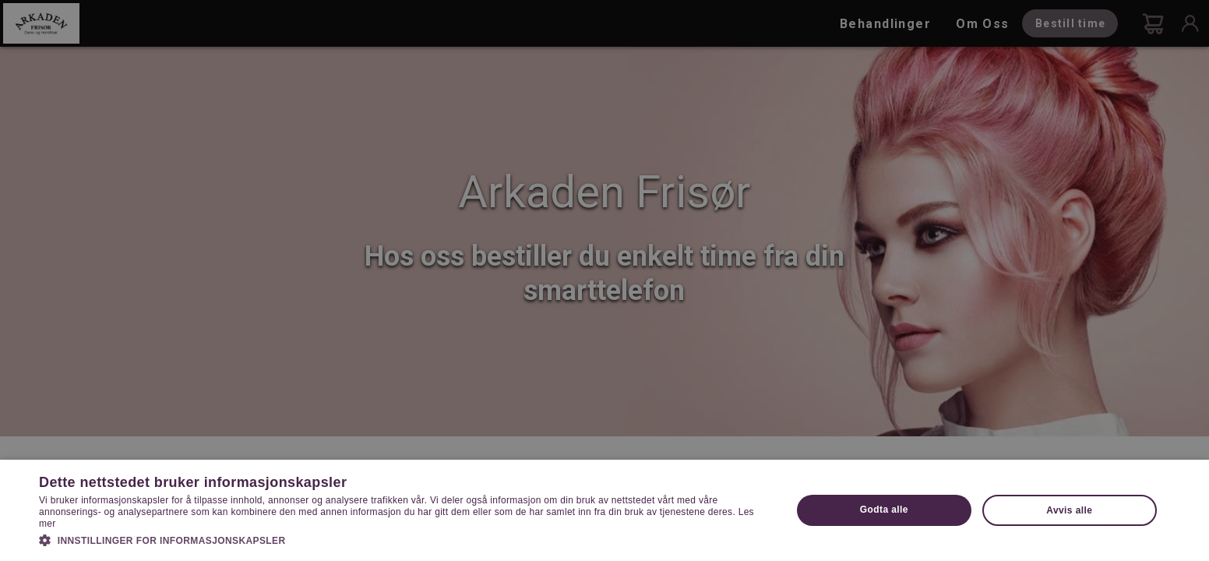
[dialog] (604, 280)
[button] (404, 539)
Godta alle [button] (884, 509)
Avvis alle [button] (1069, 510)
